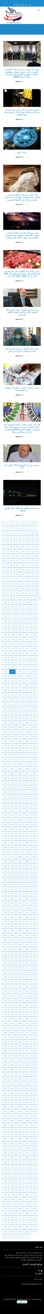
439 (12, 912)
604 (12, 1065)
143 (5, 639)
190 (19, 681)
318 (5, 801)
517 (34, 982)
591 (26, 1051)
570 (19, 1032)
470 (19, 940)
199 (12, 690)
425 (19, 898)
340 (19, 820)
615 (19, 1074)
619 (12, 1079)
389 (12, 866)
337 (34, 815)
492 (34, 958)
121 (26, 616)
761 (26, 1208)
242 (34, 727)
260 (19, 746)
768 (5, 1218)
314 (12, 796)
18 (36, 533)
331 (26, 810)
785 (19, 1232)
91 (5, 593)
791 (26, 1236)
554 (12, 1019)
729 (12, 1181)
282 (34, 764)
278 (5, 764)
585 (19, 1046)
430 (19, 903)
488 (5, 958)
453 (5, 926)
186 (26, 676)
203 (5, 695)
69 (17, 574)
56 (11, 565)
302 (34, 783)
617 (34, 1074)
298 (5, 783)
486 (26, 954)
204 (12, 695)
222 (34, 709)
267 (34, 750)
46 (24, 556)
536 (26, 1000)
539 (12, 1005)
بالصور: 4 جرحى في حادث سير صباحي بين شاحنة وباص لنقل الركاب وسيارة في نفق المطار (22, 112)
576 (26, 1037)
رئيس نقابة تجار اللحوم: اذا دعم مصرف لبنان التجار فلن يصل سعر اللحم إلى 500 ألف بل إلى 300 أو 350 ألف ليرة (22, 273)
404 (12, 880)
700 (19, 1153)
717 (34, 1167)
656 (26, 1111)
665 (19, 1120)
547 (34, 1009)
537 (34, 1000)
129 (12, 625)
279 (12, 764)
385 (19, 861)
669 (12, 1125)
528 (5, 995)
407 (34, 880)
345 (19, 824)
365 (19, 843)
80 (11, 584)
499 (12, 968)
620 (19, 1079)
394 (12, 871)
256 (26, 741)
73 (5, 579)
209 (12, 699)
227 (34, 713)
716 (26, 1167)
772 (34, 1218)
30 (36, 542)
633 (5, 1093)
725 (19, 1176)
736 (26, 1185)
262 (34, 746)
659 (12, 1116)
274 (12, 760)
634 (12, 1093)
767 (34, 1213)
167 (34, 658)
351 (26, 829)
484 (12, 954)
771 (26, 1218)
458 (5, 931)
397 (34, 871)
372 (34, 847)
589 (12, 1051)
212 (34, 699)
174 (12, 667)
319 (12, 801)
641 (26, 1097)
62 (11, 570)
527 (34, 991)
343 (5, 824)
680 (19, 1134)
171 (26, 662)
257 (34, 741)
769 (12, 1218)
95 (30, 593)
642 (34, 1097)
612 (34, 1070)
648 (5, 1107)
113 (5, 611)
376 (26, 852)
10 (21, 528)
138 (5, 634)
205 (19, 695)
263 (5, 750)
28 (24, 542)
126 (26, 621)
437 (34, 908)
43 (5, 556)
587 (34, 1046)
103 (5, 602)
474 (12, 945)
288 (5, 773)
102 (38, 598)
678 (5, 1134)
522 (34, 986)
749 (12, 1199)
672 (34, 1125)
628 (5, 1088)
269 (12, 755)
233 (5, 722)
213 (5, 704)
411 (26, 884)
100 (24, 598)
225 (19, 713)
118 (5, 616)
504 (12, 972)
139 (12, 634)
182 (34, 672)
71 (30, 574)
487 (34, 954)
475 (19, 945)
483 (5, 954)
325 (19, 806)
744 (12, 1194)
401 (26, 875)
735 (19, 1185)
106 (26, 602)
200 (19, 690)
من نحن (24, 4)
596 (26, 1056)
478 (5, 949)
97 (5, 598)
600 (19, 1060)
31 (5, 547)
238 (5, 727)
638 (5, 1097)
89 (30, 588)
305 (19, 787)
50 (11, 560)
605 (19, 1065)
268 (5, 755)
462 (34, 931)
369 (12, 847)
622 (34, 1079)
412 (34, 884)
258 (5, 746)
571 (26, 1032)
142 (34, 634)
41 (30, 551)
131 (26, 625)
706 (26, 1157)
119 (12, 616)
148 (5, 644)
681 (26, 1134)
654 (12, 1111)
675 (19, 1130)
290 (19, 773)
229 (12, 718)
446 (26, 917)
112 (34, 607)
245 (19, 732)
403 (5, 880)
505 (19, 972)
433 (5, 908)
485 (19, 954)
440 (19, 912)
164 (12, 658)
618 (5, 1079)
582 (34, 1042)
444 (12, 917)
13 (5, 533)
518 (5, 986)
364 (12, 843)
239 (12, 727)
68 (11, 574)
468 (5, 940)
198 (5, 690)
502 (34, 968)
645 (19, 1102)
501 (26, 968)
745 (19, 1194)
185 (19, 676)
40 (24, 551)
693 (5, 1148)
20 (11, 537)
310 (19, 792)
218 (5, 709)
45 (17, 556)
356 (26, 833)
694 (12, 1148)
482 (34, 949)
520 (19, 986)
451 (26, 921)
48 (36, 556)
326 (26, 806)
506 (26, 972)
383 (5, 861)
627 (34, 1083)
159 (12, 653)
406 (26, 880)
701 (26, 1153)
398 (5, 875)
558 (5, 1023)
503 (5, 972)
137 (34, 630)
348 (5, 829)
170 (19, 662)
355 (19, 833)
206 (26, 695)
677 (34, 1130)
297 (34, 778)
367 (34, 843)
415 (19, 889)
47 (30, 556)
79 (5, 584)
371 (26, 847)
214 (12, 704)
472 (34, 940)
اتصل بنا (17, 4)
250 (19, 736)
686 (26, 1139)
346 (26, 824)
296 (26, 778)
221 (26, 709)
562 (34, 1023)
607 (34, 1065)
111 (26, 607)
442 (34, 912)
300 (19, 783)
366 (26, 843)
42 (36, 551)
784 (12, 1232)
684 (12, 1139)
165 (19, 658)
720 (19, 1171)
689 (12, 1144)
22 (24, 537)
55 (5, 565)
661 (26, 1116)
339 (12, 820)
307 (34, 787)
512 (34, 977)
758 (5, 1208)
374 (12, 852)
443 (5, 917)
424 (12, 898)
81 (17, 584)
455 (19, 926)
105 (19, 602)
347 (34, 824)
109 (12, 607)
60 (36, 565)
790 (19, 1236)
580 (19, 1042)
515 (19, 982)
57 (17, 565)
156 (26, 648)
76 (24, 579)
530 (19, 995)
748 (5, 1199)
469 (12, 940)
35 (30, 547)
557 (34, 1019)
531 (26, 995)
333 (5, 815)
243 (5, 732)
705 (19, 1157)
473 (5, 945)
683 (5, 1139)
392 (34, 866)
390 (19, 866)
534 (12, 1000)
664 (12, 1120)
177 (34, 667)
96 (36, 593)
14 (11, 533)
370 (19, 847)
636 (26, 1093)
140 (19, 634)
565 (19, 1028)
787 (34, 1232)
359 (12, 838)
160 (19, 653)
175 (19, 667)
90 (36, 588)
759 (12, 1208)
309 (12, 792)
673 (5, 1130)
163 (5, 658)
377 (34, 852)
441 (26, 912)
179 (12, 672)
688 (5, 1144)
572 (34, 1032)
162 (34, 653)
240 (19, 727)
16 (24, 533)
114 (12, 611)
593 (5, 1056)
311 (26, 792)
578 (5, 1042)
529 (12, 995)
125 (19, 621)
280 (19, 764)
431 (26, 903)
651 (26, 1107)
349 (12, 829)
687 (34, 1139)
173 (5, 667)
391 (26, 866)
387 (34, 861)
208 (5, 699)
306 (26, 787)
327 (34, 806)
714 (12, 1167)
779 (12, 1227)
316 (26, 796)
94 (24, 593)
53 (30, 560)
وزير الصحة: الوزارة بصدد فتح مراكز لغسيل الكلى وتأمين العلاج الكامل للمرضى (22, 312)
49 (5, 560)
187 (34, 676)
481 (26, 949)
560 (19, 1023)
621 (26, 1079)
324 (12, 806)
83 (30, 584)
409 (12, 884)
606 (26, 1065)
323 (5, 806)
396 (26, 871)
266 (26, 750)
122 (34, 616)
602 (34, 1060)
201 (26, 690)
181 (26, 672)
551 (26, 1014)
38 (11, 551)
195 (19, 685)
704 (12, 1157)
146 (26, 639)
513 (5, 982)
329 (12, 810)
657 (34, 1111)
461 (26, 931)
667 (34, 1120)
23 (30, 537)
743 (5, 1194)
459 (12, 931)
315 (19, 796)
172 (34, 662)
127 (34, 621)
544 (12, 1009)
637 (34, 1093)
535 (19, 1000)
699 (12, 1153)
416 (26, 889)
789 (12, 1236)
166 (26, 658)
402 (34, 875)
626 (26, 1083)
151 (26, 644)
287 (34, 769)
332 (34, 810)
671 (26, 1125)
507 (34, 972)
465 (19, 935)
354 (12, 833)
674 (12, 1130)
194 (12, 685)
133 (5, 630)
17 (30, 533)
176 (26, 667)
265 (19, 750)
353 (5, 833)
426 (26, 898)
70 (24, 574)
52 (24, 560)
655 (19, 1111)
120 (19, 616)
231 (26, 718)
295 (19, 778)
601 (26, 1060)
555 (19, 1019)
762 (34, 1208)
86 (11, 588)
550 (19, 1014)
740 (19, 1190)
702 (34, 1153)
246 (26, 732)
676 (26, 1130)
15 (17, 533)
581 (26, 1042)
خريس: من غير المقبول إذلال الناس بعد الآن (22, 466)
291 (26, 773)
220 (19, 709)
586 (26, 1046)
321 (26, 801)
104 (12, 602)
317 (34, 796)
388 (5, 866)
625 (19, 1083)
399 (12, 875)
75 (17, 579)
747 (34, 1194)
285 (19, 769)
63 (17, 570)
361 (26, 838)
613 (5, 1074)
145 (19, 639)
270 (19, 755)
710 (19, 1162)
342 (34, 820)
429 (12, 903)
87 (17, 588)
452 (34, 921)
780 (19, 1227)
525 (19, 991)
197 (34, 685)
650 (19, 1107)
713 (5, 1167)
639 (12, 1097)
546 (26, 1009)
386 (26, 861)
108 (5, 607)
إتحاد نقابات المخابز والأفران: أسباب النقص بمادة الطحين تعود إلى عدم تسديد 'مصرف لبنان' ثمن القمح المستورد (22, 197)
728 (5, 1181)
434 (12, 908)
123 (5, 621)
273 (5, 760)
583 (5, 1046)
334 (12, 815)
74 (11, 579)
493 (5, 963)
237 (34, 722)
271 (26, 755)
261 (26, 746)
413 (5, 889)
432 (34, 903)
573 (5, 1037)
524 (12, 991)
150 (19, 644)
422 (34, 894)
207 (34, 695)
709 (12, 1162)
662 (34, 1116)
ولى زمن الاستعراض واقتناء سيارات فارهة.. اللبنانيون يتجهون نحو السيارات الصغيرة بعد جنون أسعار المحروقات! (22, 235)
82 (24, 584)
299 (12, 783)
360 (19, 838)
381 (26, 857)
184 (12, 676)
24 (36, 537)
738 (5, 1190)
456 (26, 926)
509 (12, 977)
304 (12, 787)
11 (27, 528)
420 (19, 894)
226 (26, 713)
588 (5, 1051)
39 (17, 551)
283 (5, 769)
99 (17, 598)
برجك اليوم (22, 152)
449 (12, 921)
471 (26, 940)
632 (34, 1088)
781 (26, 1227)
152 (34, 644)
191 (26, 681)
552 (34, 1014)
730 (19, 1181)
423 (5, 898)
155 (19, 648)
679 (12, 1134)
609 (12, 1070)
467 (34, 935)
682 (34, 1134)
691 (26, 1144)
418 (5, 894)
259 (12, 746)
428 (5, 903)
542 (34, 1005)
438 (5, 912)
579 (12, 1042)
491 (26, 958)
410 (19, 884)
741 (26, 1190)
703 (5, 1157)
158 (5, 653)
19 (5, 537)
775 (19, 1222)
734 (12, 1185)
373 (5, 852)
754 (12, 1204)
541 (26, 1005)
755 (19, 1204)
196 (26, 685)
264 (12, 750)
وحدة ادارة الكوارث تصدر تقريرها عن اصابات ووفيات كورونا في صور (22, 349)
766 (26, 1213)
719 (12, 1171)
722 (34, 1171)
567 (34, 1028)
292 (34, 773)
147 (34, 639)
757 (34, 1204)
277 (34, 760)
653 (5, 1111)
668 (5, 1125)
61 (5, 570)
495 (19, 963)
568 (5, 1032)
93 (17, 593)
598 (5, 1060)
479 (12, 949)
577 (34, 1037)
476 (26, 945)
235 (19, 722)
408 (5, 884)
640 (19, 1097)
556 (26, 1019)
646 (26, 1102)
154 (12, 648)
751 (26, 1199)
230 (19, 718)
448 (5, 921)
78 (36, 579)
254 (12, 741)
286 (26, 769)
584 (12, 1046)
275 (19, 760)
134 (12, 630)
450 (19, 921)
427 (34, 898)
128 (5, 625)
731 (26, 1181)
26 (11, 542)
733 (5, 1185)
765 (19, 1213)
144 (12, 639)
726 (26, 1176)
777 (34, 1222)
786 (26, 1232)
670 (19, 1125)
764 (12, 1213)
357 (34, 833)
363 (5, 843)
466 (26, 935)
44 (11, 556)
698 (5, 1153)
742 (34, 1190)
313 (5, 796)
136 (26, 630)
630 (19, 1088)
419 (12, 894)
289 (12, 773)
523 (5, 991)
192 (34, 681)
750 (19, 1199)
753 (5, 1204)
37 (5, 551)
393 (5, 871)
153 (5, 648)
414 (12, 889)
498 (5, 968)
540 (19, 1005)
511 (26, 977)
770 (19, 1218)
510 (19, 977)
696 (26, 1148)
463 (5, 935)
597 (34, 1056)
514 (12, 982)
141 (26, 634)
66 (36, 570)
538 (5, 1005)
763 (5, 1213)
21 (17, 537)
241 (26, 727)
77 (30, 579)
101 (31, 598)
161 (26, 653)
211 (26, 699)
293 (5, 778)
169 (12, 662)
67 (5, 574)
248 (5, 736)
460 (19, 931)
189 (12, 681)
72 (36, 574)
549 (12, 1014)
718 (5, 1171)
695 (19, 1148)
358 (5, 838)
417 (34, 889)
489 (12, 958)
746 (26, 1194)
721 (26, 1171)
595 (19, 1056)
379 (12, 857)
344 (12, 824)
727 (34, 1176)
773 (5, 1222)
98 (11, 598)
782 (34, 1227)
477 (34, 945)
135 (19, 630)
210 (19, 699)
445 (19, 917)
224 (12, 713)
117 (34, 611)
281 (26, 764)
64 (24, 570)
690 (19, 1144)
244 (12, 732)
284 (12, 769)
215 (19, 704)
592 (34, 1051)
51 (17, 560)
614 (12, 1074)
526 (26, 991)
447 (34, 917)
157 (34, 648)
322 (34, 801)
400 (19, 875)
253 (5, 741)
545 (19, 1009)
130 (19, 625)
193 (5, 685)
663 (5, 1120)
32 (11, 547)
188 (5, 681)
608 (5, 1070)
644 (12, 1102)
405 (19, 880)
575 (19, 1037)
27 (17, 542)
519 (12, 986)
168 (5, 662)
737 (34, 1185)
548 (5, 1014)
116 (26, 611)
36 (36, 547)
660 (19, 1116)
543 (5, 1009)
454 (12, 926)
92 (11, 593)
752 (34, 1199)
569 (12, 1032)
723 (5, 1176)
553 (5, 1019)
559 (12, 1023)
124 (12, 621)
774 (12, 1222)
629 (12, 1088)
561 (26, 1023)
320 (19, 801)
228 (5, 718)
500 (19, 968)
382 (34, 857)
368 (5, 847)
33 (17, 547)
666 (26, 1120)
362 (34, 838)
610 (19, 1070)
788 (5, 1236)
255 (19, 741)
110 (19, 607)
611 (26, 1070)
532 (34, 995)
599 (12, 1060)
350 (19, 829)
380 (19, 857)
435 (19, 908)
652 (34, 1107)
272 (34, 755)
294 (12, 778)
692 (34, 1144)
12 (33, 528)
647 (34, 1102)
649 (12, 1107)
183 (5, 676)
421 (26, 894)
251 (26, 736)
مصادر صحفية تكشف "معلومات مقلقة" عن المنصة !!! (22, 388)
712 (34, 1162)
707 (34, 1157)
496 (26, 963)
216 (26, 704)
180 (19, 672)
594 (12, 1056)
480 (19, 949)
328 (5, 810)
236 (26, 722)
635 (19, 1093)
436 (26, 908)
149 (12, 644)
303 (5, 787)
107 (34, 602)
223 (5, 713)
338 (5, 820)
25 (5, 542)
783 (5, 1232)
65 (30, 570)
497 (34, 963)
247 (34, 732)
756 (26, 1204)
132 (34, 625)
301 (26, 783)
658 (5, 1116)
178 (5, 672)
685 (19, 1139)
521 (26, 986)
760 (19, 1208)
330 (19, 810)
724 (12, 1176)
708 (5, 1162)
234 (12, 722)
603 (5, 1065)
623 (5, 1083)
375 (19, 852)
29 (30, 542)
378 (5, 857)
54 (36, 560)
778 (5, 1227)
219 (12, 709)
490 (19, 958)
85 (5, 588)
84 (36, 584)
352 (34, 829)
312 (34, 792)
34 (24, 547)
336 (26, 815)
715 (19, 1167)
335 (19, 815)
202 (34, 690)
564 (12, 1028)
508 (5, 977)
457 (34, 926)
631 (26, 1088)
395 (19, 871)
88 (24, 588)
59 (30, 565)
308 (5, 792)
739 (12, 1190)
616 (26, 1074)
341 (26, 820)
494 (12, 963)
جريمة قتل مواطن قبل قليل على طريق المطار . (22, 509)
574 (12, 1037)
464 (12, 935)
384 (12, 861)
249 (12, 736)
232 (34, 718)
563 (5, 1028)
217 (34, 704)
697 (34, 1148)
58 (24, 565)
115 (19, 611)
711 (26, 1162)
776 (26, 1222)
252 (34, 736)
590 (19, 1051)
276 (26, 760)
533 (5, 1000)
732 (34, 1181)
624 (12, 1083)
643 (5, 1102)
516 (26, 982)
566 (26, 1028)
